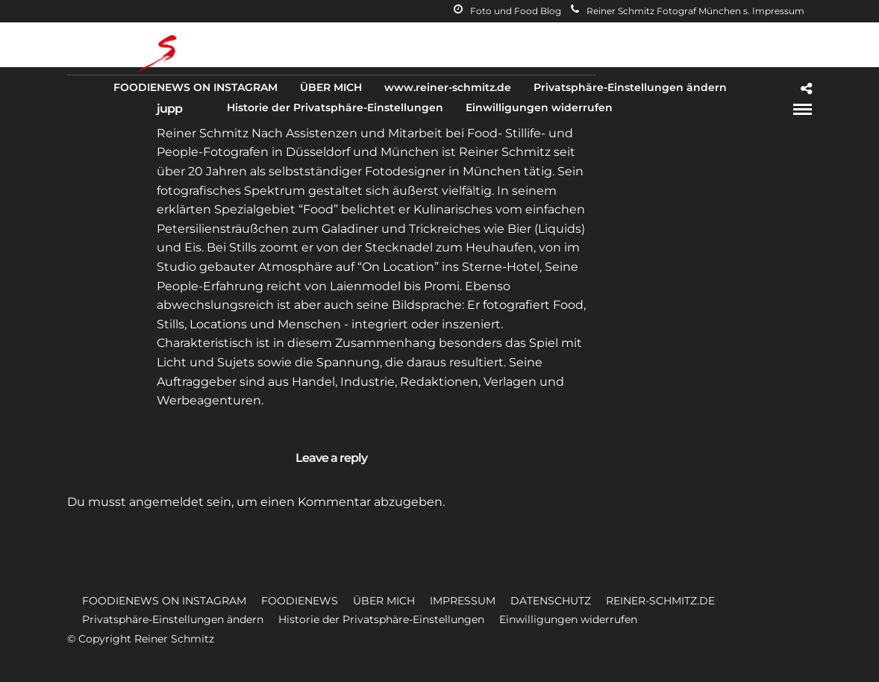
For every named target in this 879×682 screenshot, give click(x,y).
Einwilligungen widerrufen (539, 107)
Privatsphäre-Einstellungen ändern (630, 87)
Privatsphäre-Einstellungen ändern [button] (172, 619)
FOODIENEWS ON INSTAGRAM (195, 87)
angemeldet (166, 502)
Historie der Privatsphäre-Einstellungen (335, 107)
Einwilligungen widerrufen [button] (568, 619)
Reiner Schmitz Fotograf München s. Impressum (687, 10)
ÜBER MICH (331, 87)
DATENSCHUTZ (550, 600)
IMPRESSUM (462, 600)
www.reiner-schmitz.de (447, 87)
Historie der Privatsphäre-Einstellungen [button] (381, 619)
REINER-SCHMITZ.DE (660, 600)
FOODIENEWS (299, 600)
